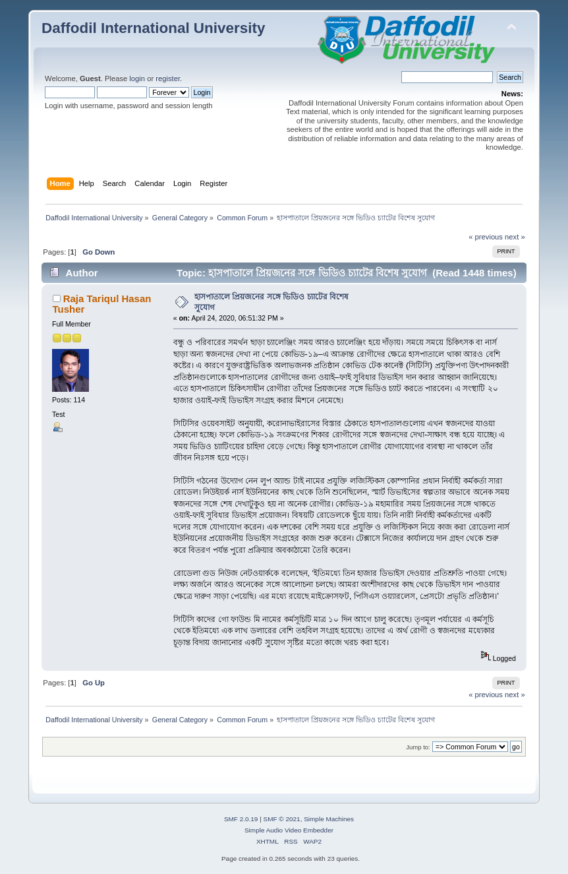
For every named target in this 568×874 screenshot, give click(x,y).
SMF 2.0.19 (241, 819)
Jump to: (418, 747)
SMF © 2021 (282, 819)
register (168, 78)
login (137, 78)
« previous (486, 237)
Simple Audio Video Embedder (288, 830)
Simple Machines (329, 819)
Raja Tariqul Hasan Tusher (102, 304)
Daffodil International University (153, 28)
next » (515, 237)
